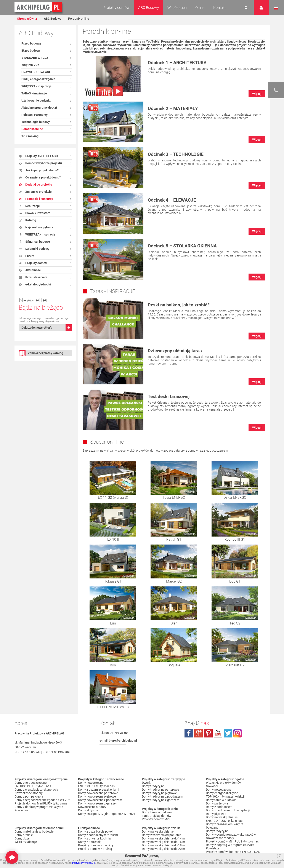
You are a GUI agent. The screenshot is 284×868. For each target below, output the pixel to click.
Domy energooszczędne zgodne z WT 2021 (43, 800)
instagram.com (237, 733)
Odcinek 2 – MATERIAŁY (173, 108)
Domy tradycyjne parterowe (160, 789)
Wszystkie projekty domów (224, 782)
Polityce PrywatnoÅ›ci (83, 863)
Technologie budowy (35, 122)
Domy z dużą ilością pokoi (95, 831)
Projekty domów (116, 7)
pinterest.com (208, 733)
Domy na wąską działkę (157, 831)
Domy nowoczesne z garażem (98, 803)
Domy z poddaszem (219, 807)
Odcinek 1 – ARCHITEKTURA (177, 62)
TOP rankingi (30, 136)
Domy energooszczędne (30, 782)
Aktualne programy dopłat (39, 107)
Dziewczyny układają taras (175, 350)
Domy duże (21, 838)
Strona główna (27, 18)
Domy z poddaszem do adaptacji (228, 810)
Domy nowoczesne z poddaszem (100, 800)
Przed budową (31, 43)
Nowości (212, 786)
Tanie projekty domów (156, 815)
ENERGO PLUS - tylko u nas (32, 786)
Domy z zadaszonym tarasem (98, 835)
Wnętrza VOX (30, 65)
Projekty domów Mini (156, 819)
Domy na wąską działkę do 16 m (163, 842)
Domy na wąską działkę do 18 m (163, 845)
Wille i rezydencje (25, 842)
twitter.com (227, 733)
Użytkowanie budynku (36, 100)
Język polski (276, 8)
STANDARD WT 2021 (35, 57)
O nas (200, 7)
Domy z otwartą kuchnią (94, 838)
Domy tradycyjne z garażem (160, 800)
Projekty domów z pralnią (95, 848)
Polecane (212, 827)
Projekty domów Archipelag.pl (38, 7)
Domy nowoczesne (90, 782)
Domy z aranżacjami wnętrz (224, 824)
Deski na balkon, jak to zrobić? (179, 304)
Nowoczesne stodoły (28, 793)
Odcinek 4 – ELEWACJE (172, 200)
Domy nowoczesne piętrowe (97, 796)
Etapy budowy (30, 50)
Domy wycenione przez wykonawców (231, 834)
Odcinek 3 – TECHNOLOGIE (176, 154)
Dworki (146, 782)
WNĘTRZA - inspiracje (36, 86)
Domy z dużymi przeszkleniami (98, 789)
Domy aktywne (88, 810)
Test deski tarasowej (168, 396)
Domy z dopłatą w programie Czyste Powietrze (38, 808)
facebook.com (189, 733)
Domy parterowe (217, 803)
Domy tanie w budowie (157, 812)
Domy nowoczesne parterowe (98, 793)
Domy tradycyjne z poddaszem (162, 796)
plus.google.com (198, 733)
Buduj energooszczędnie (38, 79)
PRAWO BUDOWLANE (36, 72)
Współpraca (177, 7)
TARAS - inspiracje (34, 93)
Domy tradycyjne (153, 786)
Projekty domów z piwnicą (95, 845)
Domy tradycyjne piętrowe (159, 793)
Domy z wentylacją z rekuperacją (36, 789)
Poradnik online (32, 129)
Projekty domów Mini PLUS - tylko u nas (40, 803)
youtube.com (218, 733)
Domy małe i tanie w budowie (33, 831)
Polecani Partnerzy (34, 114)
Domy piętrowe (216, 813)
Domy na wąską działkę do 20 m (163, 848)
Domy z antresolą (89, 842)
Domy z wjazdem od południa (161, 835)
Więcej (257, 94)
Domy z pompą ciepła (28, 796)
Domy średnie (23, 835)
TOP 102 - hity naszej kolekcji (225, 796)
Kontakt (219, 7)
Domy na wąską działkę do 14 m (163, 838)
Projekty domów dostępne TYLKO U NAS (233, 852)
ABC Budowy (148, 7)
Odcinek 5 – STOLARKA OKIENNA (182, 245)
